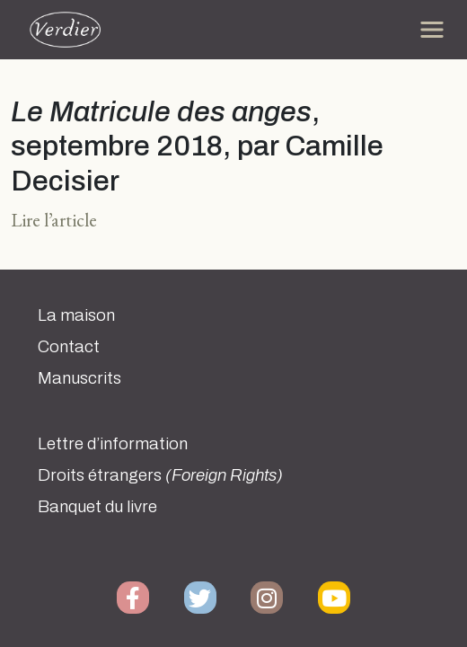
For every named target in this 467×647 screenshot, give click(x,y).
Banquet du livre (97, 507)
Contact (69, 347)
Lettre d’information (113, 444)
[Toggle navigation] (432, 30)
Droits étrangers (160, 475)
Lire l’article (54, 220)
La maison (76, 315)
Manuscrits (79, 378)
